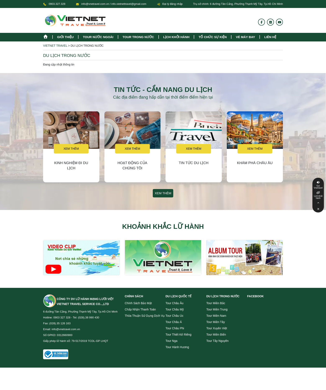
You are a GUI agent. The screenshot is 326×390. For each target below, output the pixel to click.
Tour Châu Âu (175, 303)
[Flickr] (270, 22)
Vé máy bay (245, 37)
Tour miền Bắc (215, 303)
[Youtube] (279, 22)
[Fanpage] (261, 22)
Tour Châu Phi (175, 328)
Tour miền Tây (215, 322)
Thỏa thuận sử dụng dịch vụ (145, 315)
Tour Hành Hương (177, 347)
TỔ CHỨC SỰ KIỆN (213, 37)
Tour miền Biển (216, 334)
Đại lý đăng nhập (170, 3)
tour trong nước (138, 37)
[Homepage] (47, 36)
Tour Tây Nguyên (217, 340)
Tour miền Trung (216, 309)
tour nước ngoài (98, 37)
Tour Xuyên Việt (216, 328)
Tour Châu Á (174, 322)
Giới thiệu (65, 37)
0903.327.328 (57, 3)
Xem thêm (71, 148)
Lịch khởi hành (176, 37)
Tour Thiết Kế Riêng (178, 334)
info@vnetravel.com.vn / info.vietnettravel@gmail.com (113, 3)
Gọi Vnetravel (318, 187)
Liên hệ (270, 37)
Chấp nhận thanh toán (140, 309)
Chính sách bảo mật (138, 303)
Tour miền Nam (216, 315)
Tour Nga (171, 340)
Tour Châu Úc (175, 315)
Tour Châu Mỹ (175, 309)
